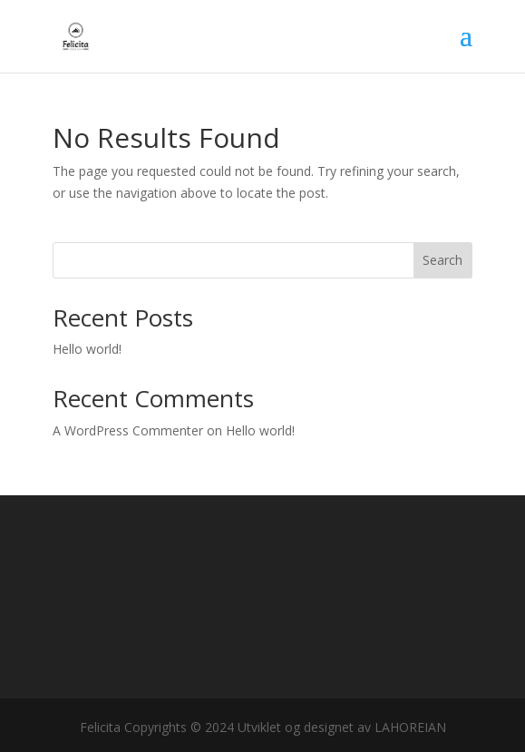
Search (442, 260)
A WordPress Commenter (128, 430)
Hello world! (87, 348)
